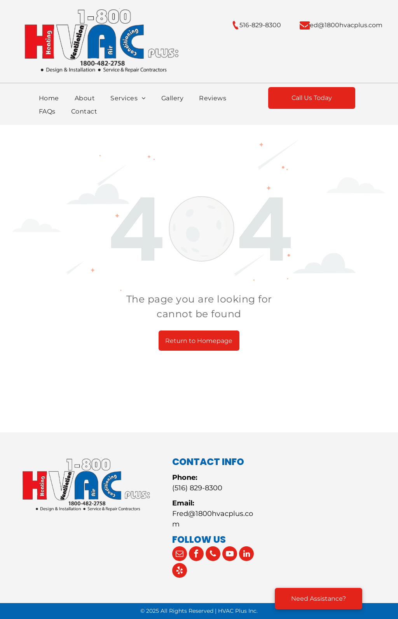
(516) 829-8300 (197, 488)
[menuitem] (49, 98)
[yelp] (179, 571)
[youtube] (229, 554)
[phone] (213, 554)
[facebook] (196, 554)
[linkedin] (246, 554)
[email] (179, 554)
